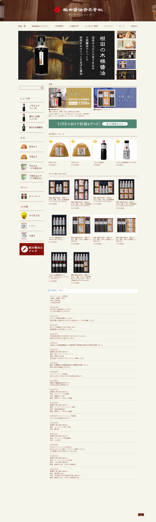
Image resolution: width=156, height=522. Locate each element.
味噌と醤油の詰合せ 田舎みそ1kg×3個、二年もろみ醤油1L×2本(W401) (126, 239)
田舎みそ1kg (52, 162)
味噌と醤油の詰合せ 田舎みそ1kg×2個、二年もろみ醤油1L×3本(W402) (103, 239)
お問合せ (134, 26)
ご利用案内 (58, 26)
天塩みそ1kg (75, 162)
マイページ (108, 26)
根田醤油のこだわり (40, 26)
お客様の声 (74, 26)
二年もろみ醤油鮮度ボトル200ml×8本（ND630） (57, 238)
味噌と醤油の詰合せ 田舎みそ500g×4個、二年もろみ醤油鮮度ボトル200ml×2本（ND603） (59, 199)
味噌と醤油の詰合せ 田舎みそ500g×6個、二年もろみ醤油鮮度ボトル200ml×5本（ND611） (126, 203)
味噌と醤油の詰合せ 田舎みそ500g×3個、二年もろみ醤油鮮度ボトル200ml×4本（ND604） (81, 203)
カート (121, 26)
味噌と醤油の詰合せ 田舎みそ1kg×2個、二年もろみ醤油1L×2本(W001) (81, 239)
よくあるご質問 (91, 26)
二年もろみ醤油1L (98, 162)
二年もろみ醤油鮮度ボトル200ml (126, 162)
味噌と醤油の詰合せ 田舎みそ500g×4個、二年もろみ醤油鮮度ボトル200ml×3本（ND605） (103, 199)
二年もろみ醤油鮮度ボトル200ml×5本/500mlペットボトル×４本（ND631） (59, 276)
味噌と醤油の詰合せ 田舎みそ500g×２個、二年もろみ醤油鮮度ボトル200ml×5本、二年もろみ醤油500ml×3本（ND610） (81, 277)
